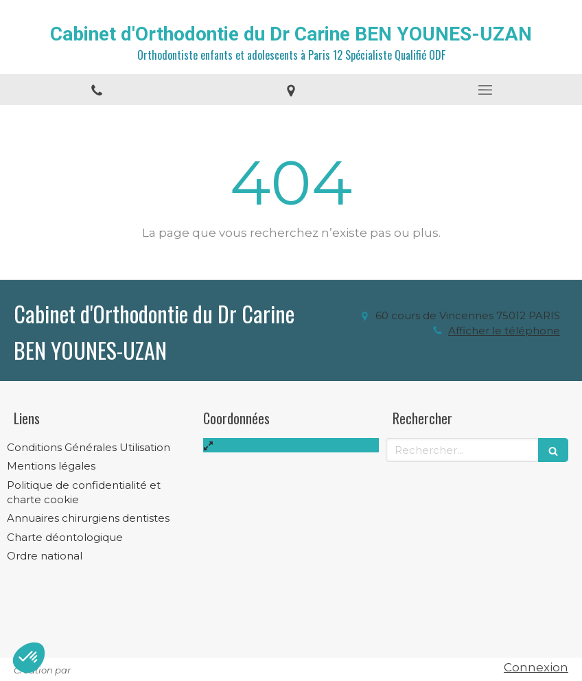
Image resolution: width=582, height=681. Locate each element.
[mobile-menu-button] (485, 90)
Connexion (536, 667)
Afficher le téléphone (504, 331)
